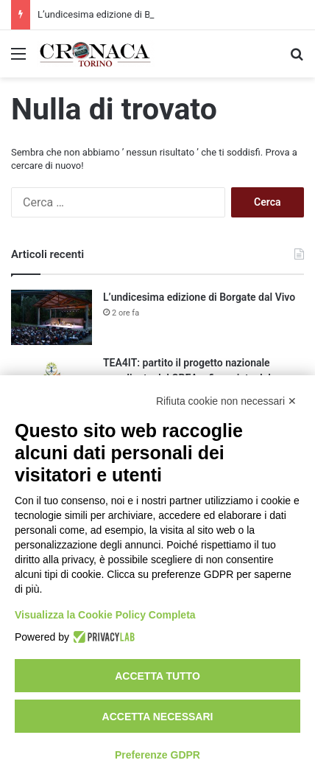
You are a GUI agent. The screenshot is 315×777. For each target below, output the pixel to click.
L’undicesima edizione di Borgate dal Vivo (126, 14)
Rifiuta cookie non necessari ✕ (226, 401)
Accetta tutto (157, 676)
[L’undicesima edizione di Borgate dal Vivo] (51, 317)
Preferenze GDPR (157, 755)
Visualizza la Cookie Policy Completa (105, 615)
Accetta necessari (157, 716)
